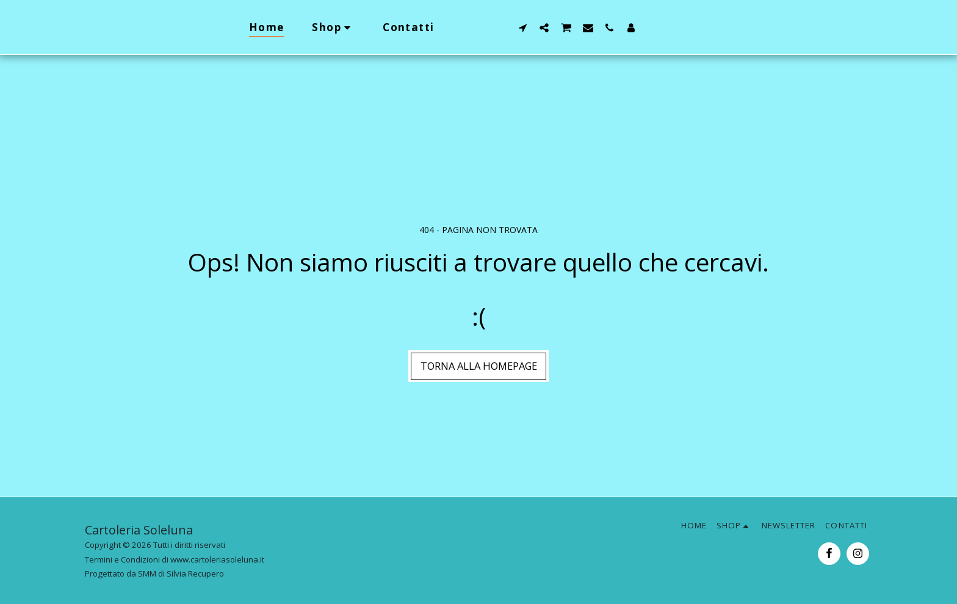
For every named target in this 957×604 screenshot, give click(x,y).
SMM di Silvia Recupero (181, 573)
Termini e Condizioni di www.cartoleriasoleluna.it (174, 559)
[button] (546, 27)
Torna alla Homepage (479, 366)
